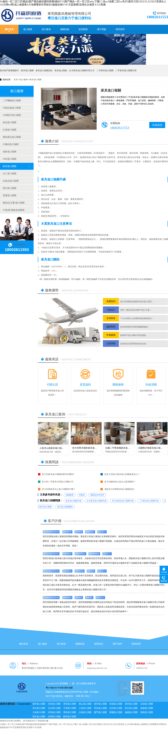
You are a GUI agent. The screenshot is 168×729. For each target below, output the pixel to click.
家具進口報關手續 (73, 501)
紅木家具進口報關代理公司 (82, 70)
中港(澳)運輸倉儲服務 (14, 210)
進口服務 (27, 29)
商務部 (82, 495)
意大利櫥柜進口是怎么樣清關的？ (120, 482)
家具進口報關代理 (99, 541)
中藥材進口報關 (10, 144)
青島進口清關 (69, 712)
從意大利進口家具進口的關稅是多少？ (122, 474)
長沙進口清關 (38, 708)
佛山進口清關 (85, 704)
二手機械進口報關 (12, 100)
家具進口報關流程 (44, 70)
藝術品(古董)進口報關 (14, 203)
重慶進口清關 (115, 712)
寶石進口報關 (9, 188)
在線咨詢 (157, 125)
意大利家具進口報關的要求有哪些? (58, 474)
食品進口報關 (9, 122)
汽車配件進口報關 (12, 115)
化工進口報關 (9, 173)
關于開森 (101, 29)
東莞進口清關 (69, 704)
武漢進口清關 (54, 712)
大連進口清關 (38, 712)
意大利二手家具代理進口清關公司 (57, 482)
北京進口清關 (54, 708)
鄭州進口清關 (69, 716)
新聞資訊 (98, 644)
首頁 (16, 80)
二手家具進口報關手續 (149, 501)
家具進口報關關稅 (65, 507)
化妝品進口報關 (10, 181)
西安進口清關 (38, 716)
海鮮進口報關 (9, 151)
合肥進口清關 (54, 716)
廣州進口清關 (38, 704)
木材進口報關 (9, 159)
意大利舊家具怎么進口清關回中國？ (58, 489)
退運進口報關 (9, 195)
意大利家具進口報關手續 (123, 501)
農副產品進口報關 (12, 137)
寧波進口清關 (100, 708)
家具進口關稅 (61, 70)
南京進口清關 (131, 708)
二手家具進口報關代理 (126, 70)
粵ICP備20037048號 (55, 688)
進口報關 (141, 558)
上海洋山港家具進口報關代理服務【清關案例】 (62, 448)
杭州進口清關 (115, 708)
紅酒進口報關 (9, 129)
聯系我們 (120, 29)
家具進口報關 (27, 70)
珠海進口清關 (115, 704)
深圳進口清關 (54, 704)
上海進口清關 (85, 708)
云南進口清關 (85, 712)
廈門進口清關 (100, 712)
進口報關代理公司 (97, 589)
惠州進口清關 (100, 704)
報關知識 (64, 29)
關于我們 (117, 644)
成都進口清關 (146, 708)
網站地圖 (68, 688)
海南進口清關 (146, 712)
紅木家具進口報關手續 (96, 501)
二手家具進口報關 (105, 70)
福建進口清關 (131, 712)
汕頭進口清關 (146, 704)
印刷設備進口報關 (12, 108)
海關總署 (70, 495)
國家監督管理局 (97, 495)
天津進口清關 (69, 708)
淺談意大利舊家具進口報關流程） (120, 489)
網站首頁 (9, 29)
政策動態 (83, 29)
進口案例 (46, 29)
